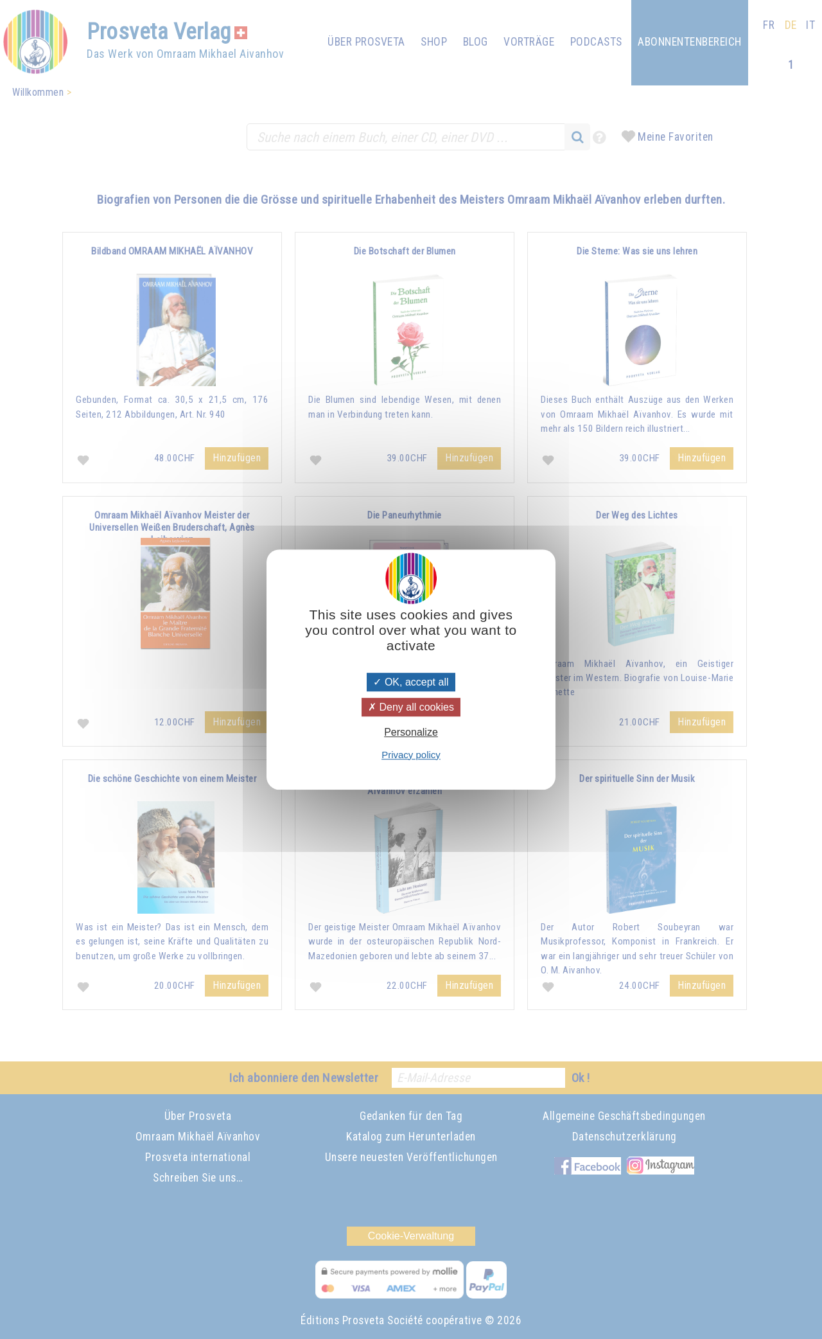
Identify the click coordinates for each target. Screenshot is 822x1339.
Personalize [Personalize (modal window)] (411, 732)
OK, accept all (410, 682)
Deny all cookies (411, 707)
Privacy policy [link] (411, 754)
